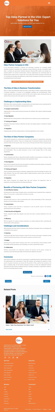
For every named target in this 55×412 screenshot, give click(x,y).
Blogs (50, 409)
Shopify (30, 398)
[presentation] (3, 303)
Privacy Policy (28, 409)
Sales (5, 389)
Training (6, 391)
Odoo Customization (8, 365)
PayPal (30, 394)
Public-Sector (32, 379)
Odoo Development (8, 370)
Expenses (6, 401)
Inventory (6, 394)
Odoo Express (11, 408)
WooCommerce (32, 403)
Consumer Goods (32, 377)
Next (46, 281)
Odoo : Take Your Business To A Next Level (20, 325)
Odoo (9, 111)
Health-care (31, 374)
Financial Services (33, 372)
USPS (30, 391)
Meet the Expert (27, 26)
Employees (6, 403)
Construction (31, 370)
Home (12, 23)
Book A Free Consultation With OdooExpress (27, 82)
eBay (30, 401)
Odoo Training (7, 374)
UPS (29, 389)
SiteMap (45, 409)
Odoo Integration (8, 367)
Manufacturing (32, 363)
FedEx (30, 387)
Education (31, 365)
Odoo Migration (7, 372)
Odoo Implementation (9, 363)
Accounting (6, 398)
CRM (5, 387)
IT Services (31, 367)
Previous (8, 281)
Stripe (30, 396)
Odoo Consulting (8, 377)
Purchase (6, 396)
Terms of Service (37, 409)
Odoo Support (7, 379)
